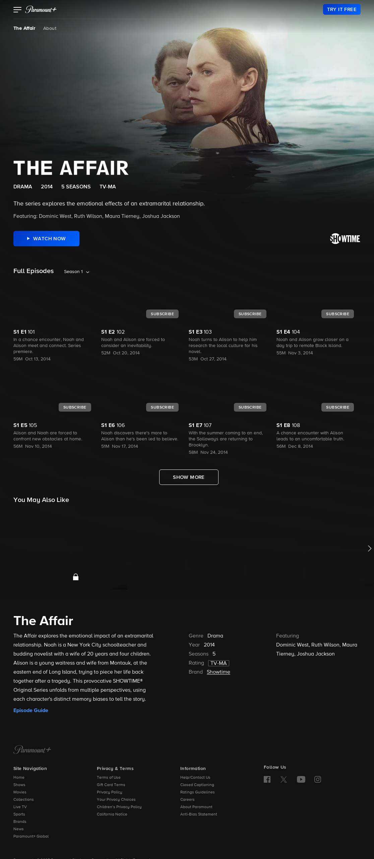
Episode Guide (30, 710)
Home (18, 778)
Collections (23, 800)
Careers (187, 800)
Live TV (20, 807)
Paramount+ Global (31, 837)
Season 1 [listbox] (73, 271)
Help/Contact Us (195, 778)
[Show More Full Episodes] (189, 477)
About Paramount (196, 807)
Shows (19, 785)
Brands (19, 822)
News (18, 829)
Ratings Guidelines (197, 792)
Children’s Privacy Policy (119, 807)
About (49, 28)
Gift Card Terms (111, 785)
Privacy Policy (109, 792)
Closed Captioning (197, 785)
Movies (19, 792)
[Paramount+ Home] (32, 750)
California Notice (112, 814)
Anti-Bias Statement (198, 814)
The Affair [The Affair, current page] (24, 28)
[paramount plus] (41, 9)
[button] (17, 10)
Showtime (218, 672)
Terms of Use (109, 778)
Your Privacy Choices (116, 800)
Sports (19, 814)
